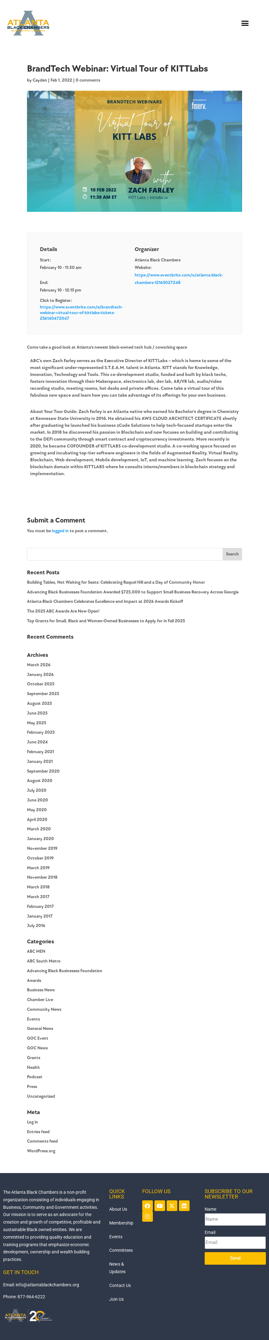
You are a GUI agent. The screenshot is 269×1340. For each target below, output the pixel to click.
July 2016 (36, 925)
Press (32, 1086)
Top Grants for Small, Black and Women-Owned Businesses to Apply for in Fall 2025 (106, 621)
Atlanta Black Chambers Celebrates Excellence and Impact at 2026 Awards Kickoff (105, 601)
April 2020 (37, 819)
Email (210, 1232)
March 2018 (38, 887)
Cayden (40, 80)
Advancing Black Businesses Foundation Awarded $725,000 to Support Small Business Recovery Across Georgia (133, 592)
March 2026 (39, 664)
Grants (33, 1057)
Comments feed (42, 1141)
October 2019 (40, 858)
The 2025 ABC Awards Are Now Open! (63, 611)
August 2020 (39, 780)
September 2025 (43, 693)
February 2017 (40, 906)
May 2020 (37, 809)
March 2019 (38, 868)
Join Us (116, 1299)
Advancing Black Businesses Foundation (64, 970)
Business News (41, 990)
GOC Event (37, 1038)
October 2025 (40, 684)
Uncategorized (41, 1096)
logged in (60, 530)
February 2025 (41, 732)
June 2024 (37, 742)
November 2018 (42, 877)
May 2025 (36, 723)
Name (210, 1209)
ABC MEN (36, 951)
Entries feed (38, 1131)
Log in (32, 1122)
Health (33, 1067)
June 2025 (37, 713)
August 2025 (39, 703)
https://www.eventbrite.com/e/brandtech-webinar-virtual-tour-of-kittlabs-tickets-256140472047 (81, 312)
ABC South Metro (44, 961)
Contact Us (120, 1285)
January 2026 (40, 674)
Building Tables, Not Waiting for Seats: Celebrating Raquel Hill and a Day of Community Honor (116, 582)
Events (33, 1019)
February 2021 (40, 751)
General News (40, 1028)
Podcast (34, 1077)
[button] (245, 23)
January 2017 (40, 916)
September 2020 (43, 771)
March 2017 (38, 896)
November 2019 (42, 848)
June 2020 (37, 800)
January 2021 (40, 761)
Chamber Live (40, 999)
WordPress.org (41, 1151)
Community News (44, 1009)
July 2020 (36, 790)
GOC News (37, 1048)
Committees (121, 1250)
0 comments (88, 80)
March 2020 (39, 829)
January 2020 (40, 838)
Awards (34, 980)
